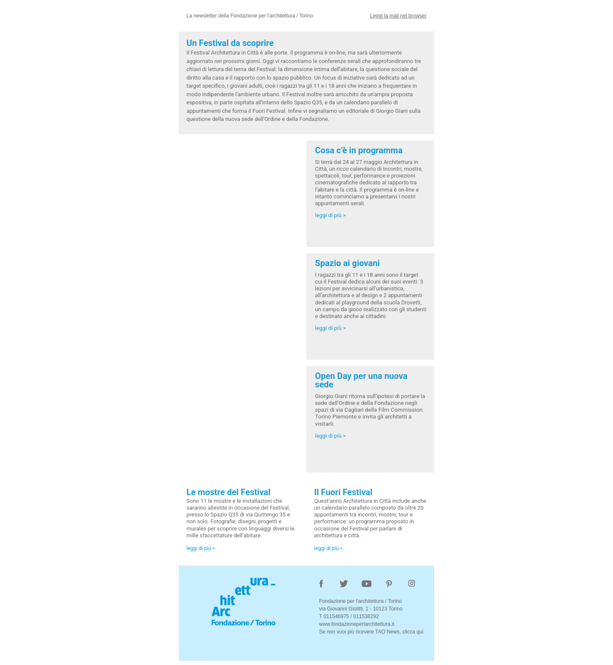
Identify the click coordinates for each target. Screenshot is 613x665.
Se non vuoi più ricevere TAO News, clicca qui (371, 632)
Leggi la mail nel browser (398, 16)
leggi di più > (330, 215)
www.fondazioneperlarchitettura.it (356, 624)
